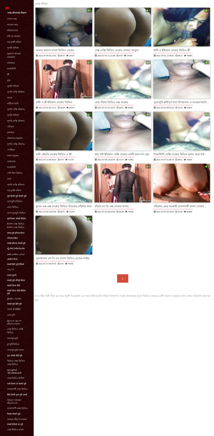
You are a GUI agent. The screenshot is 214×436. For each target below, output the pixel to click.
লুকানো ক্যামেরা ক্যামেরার (14, 55)
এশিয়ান (10, 126)
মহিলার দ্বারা (12, 30)
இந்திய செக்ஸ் (14, 298)
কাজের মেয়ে (12, 24)
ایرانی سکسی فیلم (16, 254)
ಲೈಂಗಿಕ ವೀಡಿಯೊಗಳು (16, 248)
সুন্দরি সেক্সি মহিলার (15, 91)
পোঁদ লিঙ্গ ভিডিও (15, 173)
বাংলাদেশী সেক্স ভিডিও (17, 389)
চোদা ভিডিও (12, 207)
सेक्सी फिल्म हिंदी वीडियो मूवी (16, 292)
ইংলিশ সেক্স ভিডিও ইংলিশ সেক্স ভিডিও (15, 225)
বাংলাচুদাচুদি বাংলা (15, 350)
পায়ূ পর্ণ (10, 269)
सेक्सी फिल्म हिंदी (13, 285)
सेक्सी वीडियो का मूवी (15, 424)
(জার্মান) (10, 132)
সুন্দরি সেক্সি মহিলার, (16, 109)
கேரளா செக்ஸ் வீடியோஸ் (14, 401)
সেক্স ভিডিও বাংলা (15, 429)
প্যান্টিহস (11, 149)
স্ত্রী (8, 74)
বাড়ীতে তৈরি (12, 103)
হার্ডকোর (11, 62)
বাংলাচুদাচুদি (12, 338)
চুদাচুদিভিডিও (13, 344)
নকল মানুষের (12, 155)
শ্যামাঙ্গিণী (11, 68)
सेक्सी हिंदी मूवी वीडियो (15, 264)
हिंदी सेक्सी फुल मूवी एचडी (17, 394)
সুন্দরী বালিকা (13, 47)
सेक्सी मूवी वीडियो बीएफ (16, 280)
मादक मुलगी (11, 275)
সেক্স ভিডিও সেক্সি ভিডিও (15, 331)
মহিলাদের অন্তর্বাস (15, 138)
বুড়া (8, 80)
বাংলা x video (14, 309)
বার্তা (9, 178)
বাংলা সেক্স (12, 18)
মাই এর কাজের (13, 36)
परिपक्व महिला (12, 238)
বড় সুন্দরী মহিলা (14, 42)
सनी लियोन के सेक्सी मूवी (16, 383)
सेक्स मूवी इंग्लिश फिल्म (16, 233)
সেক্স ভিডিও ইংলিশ (15, 378)
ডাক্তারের (11, 161)
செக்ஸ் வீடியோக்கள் (17, 419)
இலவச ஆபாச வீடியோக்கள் (14, 322)
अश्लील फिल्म (12, 259)
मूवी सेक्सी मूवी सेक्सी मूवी (16, 196)
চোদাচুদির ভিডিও (15, 201)
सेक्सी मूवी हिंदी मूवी (14, 303)
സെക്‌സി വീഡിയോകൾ (14, 371)
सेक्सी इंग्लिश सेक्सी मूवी (16, 243)
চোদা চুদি (11, 315)
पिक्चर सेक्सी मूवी (13, 413)
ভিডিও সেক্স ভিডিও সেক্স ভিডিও (16, 362)
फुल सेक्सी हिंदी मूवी (14, 355)
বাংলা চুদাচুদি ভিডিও (16, 213)
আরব (9, 97)
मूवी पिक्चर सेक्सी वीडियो (16, 218)
